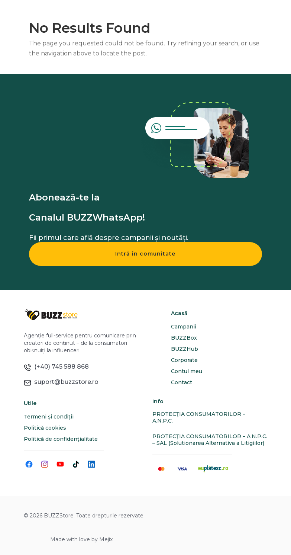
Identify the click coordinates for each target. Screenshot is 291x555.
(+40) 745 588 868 (60, 366)
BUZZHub (184, 349)
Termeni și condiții (49, 416)
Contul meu (186, 371)
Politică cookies (45, 427)
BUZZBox (184, 337)
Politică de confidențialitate (61, 439)
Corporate (184, 360)
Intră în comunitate (145, 253)
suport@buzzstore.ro (64, 381)
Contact (181, 382)
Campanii (183, 326)
